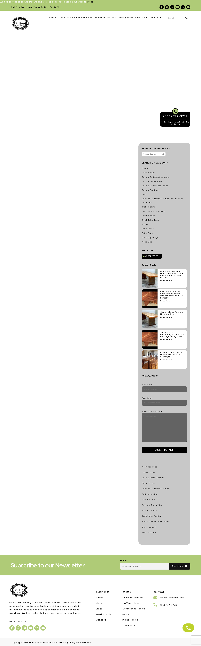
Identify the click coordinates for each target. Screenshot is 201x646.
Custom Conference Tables (155, 186)
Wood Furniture (149, 532)
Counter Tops (148, 172)
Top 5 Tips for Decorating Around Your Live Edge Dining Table (172, 334)
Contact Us (155, 17)
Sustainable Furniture (152, 516)
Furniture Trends (150, 510)
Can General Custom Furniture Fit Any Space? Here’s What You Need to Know (172, 274)
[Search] (187, 18)
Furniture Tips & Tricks (152, 505)
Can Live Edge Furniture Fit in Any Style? (171, 313)
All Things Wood (149, 467)
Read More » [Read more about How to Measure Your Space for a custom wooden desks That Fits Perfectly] (166, 301)
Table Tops (141, 17)
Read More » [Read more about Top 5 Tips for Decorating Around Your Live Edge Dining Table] (166, 340)
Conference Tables (103, 17)
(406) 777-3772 (50, 7)
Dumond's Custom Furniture (155, 489)
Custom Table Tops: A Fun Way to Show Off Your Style (171, 354)
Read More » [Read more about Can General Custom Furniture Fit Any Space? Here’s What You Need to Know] (166, 281)
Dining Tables (126, 17)
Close (90, 2)
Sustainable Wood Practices (155, 521)
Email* (123, 560)
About (53, 17)
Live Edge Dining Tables (153, 211)
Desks (116, 17)
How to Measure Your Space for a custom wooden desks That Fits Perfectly (171, 294)
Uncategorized (149, 527)
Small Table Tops (150, 220)
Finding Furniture (150, 494)
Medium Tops (148, 215)
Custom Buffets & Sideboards (156, 177)
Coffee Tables (85, 17)
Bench (145, 168)
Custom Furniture (68, 17)
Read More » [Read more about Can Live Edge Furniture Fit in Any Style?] (166, 317)
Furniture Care (148, 499)
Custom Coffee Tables (153, 181)
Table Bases (148, 229)
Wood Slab (147, 242)
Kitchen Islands (149, 207)
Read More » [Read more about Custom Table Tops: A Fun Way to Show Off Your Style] (166, 360)
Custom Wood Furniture (153, 478)
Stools (145, 224)
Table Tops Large (150, 237)
